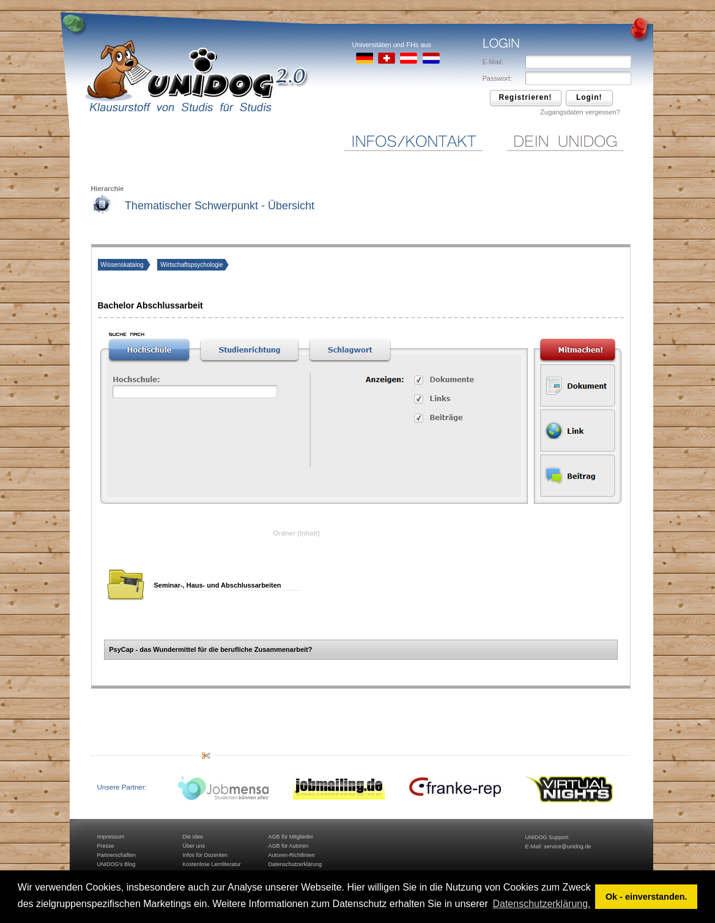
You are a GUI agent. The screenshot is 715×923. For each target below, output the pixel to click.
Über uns (194, 846)
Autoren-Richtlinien (292, 855)
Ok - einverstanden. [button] (646, 897)
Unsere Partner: (122, 787)
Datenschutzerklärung (295, 864)
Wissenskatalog (123, 264)
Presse (105, 846)
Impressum (111, 837)
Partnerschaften (116, 855)
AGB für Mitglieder (291, 837)
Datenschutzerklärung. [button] (541, 904)
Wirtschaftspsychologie (191, 264)
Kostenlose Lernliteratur (212, 864)
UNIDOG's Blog (116, 864)
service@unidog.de (567, 846)
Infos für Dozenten (205, 855)
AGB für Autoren (289, 846)
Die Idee (193, 837)
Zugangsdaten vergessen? (580, 112)
